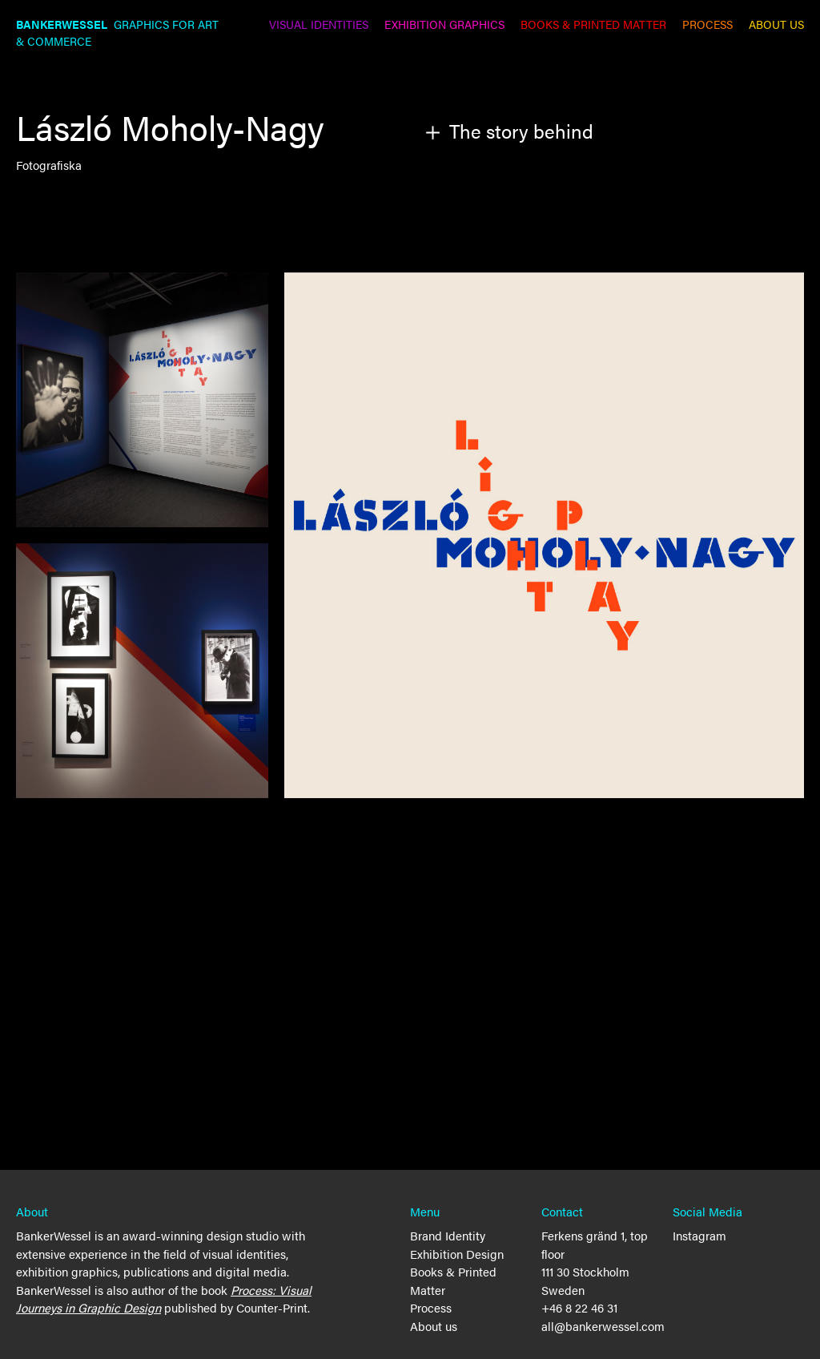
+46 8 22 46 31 (579, 1307)
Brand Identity (447, 1235)
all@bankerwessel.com (603, 1325)
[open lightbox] (544, 535)
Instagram (699, 1235)
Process (431, 1307)
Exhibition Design (457, 1253)
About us (433, 1325)
